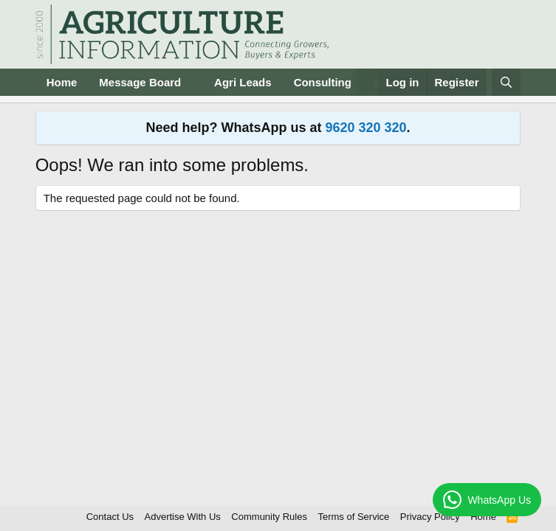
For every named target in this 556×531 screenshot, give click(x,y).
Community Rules (269, 516)
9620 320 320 (365, 127)
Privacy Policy (430, 516)
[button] (192, 82)
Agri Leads (243, 82)
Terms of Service (353, 516)
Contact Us (110, 516)
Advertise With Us (183, 516)
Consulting (322, 82)
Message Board (140, 82)
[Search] (506, 82)
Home (62, 82)
